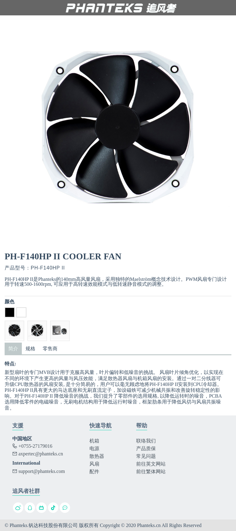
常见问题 (146, 456)
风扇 (94, 463)
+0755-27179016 (32, 446)
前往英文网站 (151, 463)
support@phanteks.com (38, 471)
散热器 (96, 456)
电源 (94, 448)
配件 (94, 471)
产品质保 (146, 448)
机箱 (94, 440)
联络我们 (146, 440)
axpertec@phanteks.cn (37, 453)
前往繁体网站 (151, 471)
